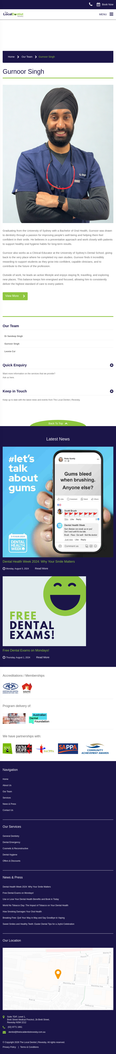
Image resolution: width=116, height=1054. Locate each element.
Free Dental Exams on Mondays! (18, 893)
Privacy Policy (9, 1047)
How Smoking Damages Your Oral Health (22, 911)
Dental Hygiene (10, 854)
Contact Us (8, 810)
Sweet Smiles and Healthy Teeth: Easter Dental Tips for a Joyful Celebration (38, 924)
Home (11, 56)
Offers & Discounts (11, 861)
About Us (7, 785)
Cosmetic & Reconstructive (15, 848)
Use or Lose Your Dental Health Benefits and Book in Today (31, 899)
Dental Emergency (11, 842)
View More (15, 296)
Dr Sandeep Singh (13, 336)
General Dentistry (11, 836)
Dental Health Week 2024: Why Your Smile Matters (27, 887)
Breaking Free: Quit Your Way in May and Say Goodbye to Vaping (34, 918)
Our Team (27, 56)
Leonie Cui (9, 351)
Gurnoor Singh (47, 56)
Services (7, 798)
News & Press (9, 804)
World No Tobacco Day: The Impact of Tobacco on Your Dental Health (35, 905)
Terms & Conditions (29, 1047)
